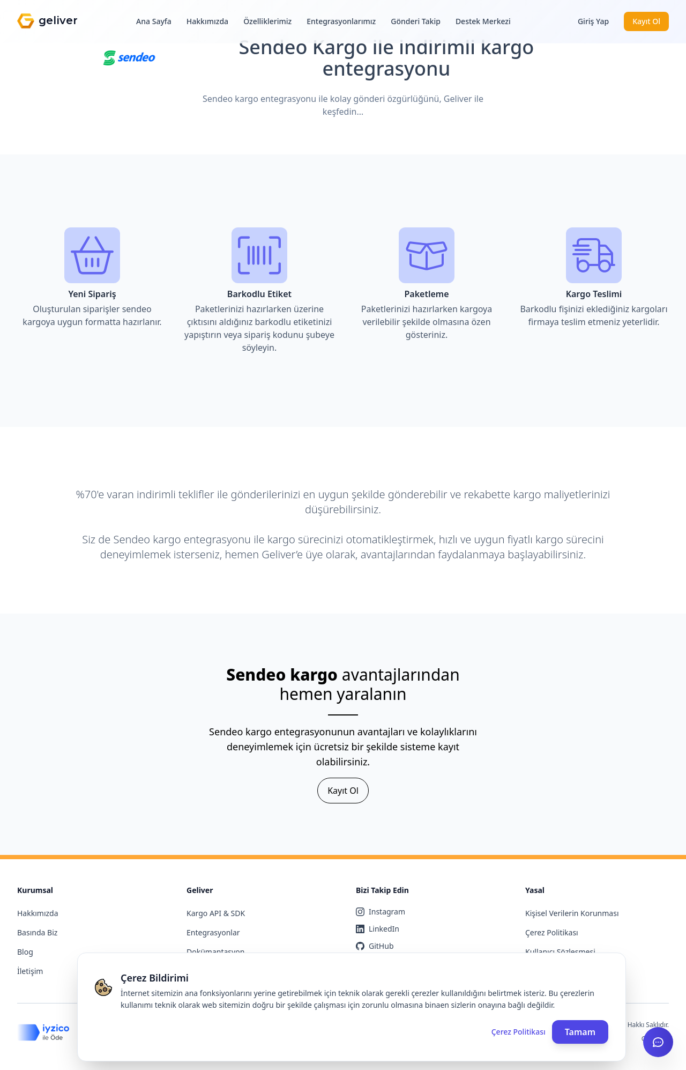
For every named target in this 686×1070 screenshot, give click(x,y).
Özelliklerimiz (267, 21)
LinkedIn (377, 929)
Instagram (380, 911)
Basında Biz (37, 932)
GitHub (375, 946)
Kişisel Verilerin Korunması (572, 913)
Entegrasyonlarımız (341, 21)
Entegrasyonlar (213, 932)
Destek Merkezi (483, 21)
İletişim (30, 971)
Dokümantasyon (215, 952)
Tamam (580, 1032)
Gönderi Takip (416, 21)
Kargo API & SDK (216, 913)
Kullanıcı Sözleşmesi (560, 952)
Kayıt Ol (646, 21)
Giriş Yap (593, 21)
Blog (25, 952)
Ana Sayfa (154, 21)
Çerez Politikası (551, 932)
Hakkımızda (207, 21)
